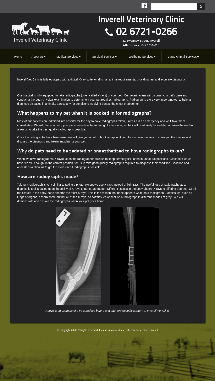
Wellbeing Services (142, 56)
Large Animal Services (183, 56)
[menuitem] (18, 56)
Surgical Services (104, 56)
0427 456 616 (150, 45)
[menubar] (107, 56)
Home (18, 56)
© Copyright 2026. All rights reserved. (77, 330)
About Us (39, 56)
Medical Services (68, 56)
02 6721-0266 (146, 32)
